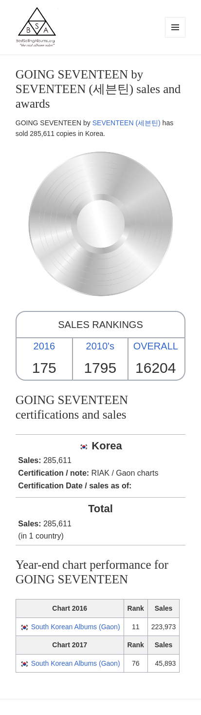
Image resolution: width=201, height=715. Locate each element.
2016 (44, 346)
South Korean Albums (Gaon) (75, 627)
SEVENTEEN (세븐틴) (126, 123)
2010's (100, 346)
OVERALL (155, 346)
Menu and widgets (175, 37)
